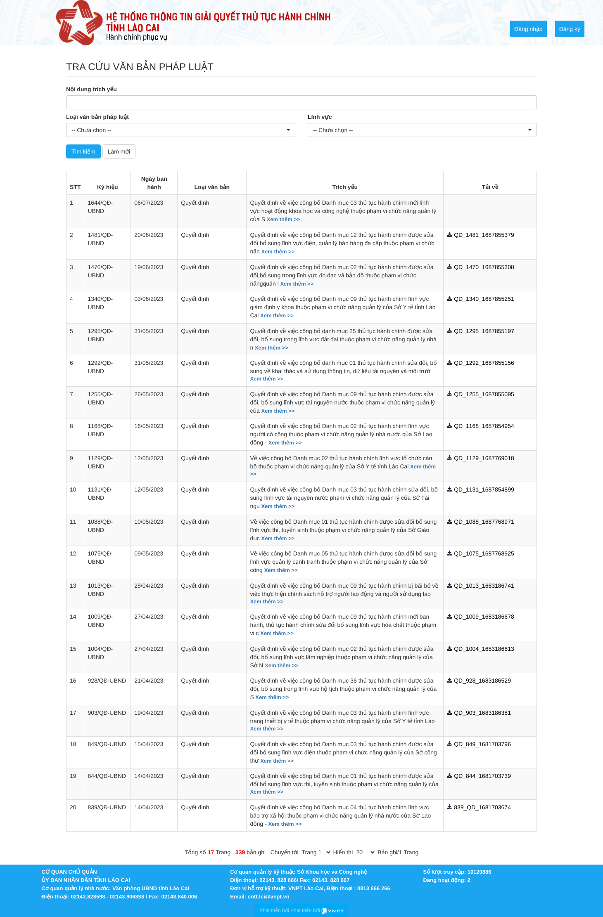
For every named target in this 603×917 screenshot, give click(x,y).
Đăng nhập (528, 29)
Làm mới (119, 151)
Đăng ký (569, 29)
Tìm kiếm (83, 151)
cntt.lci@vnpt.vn (269, 896)
